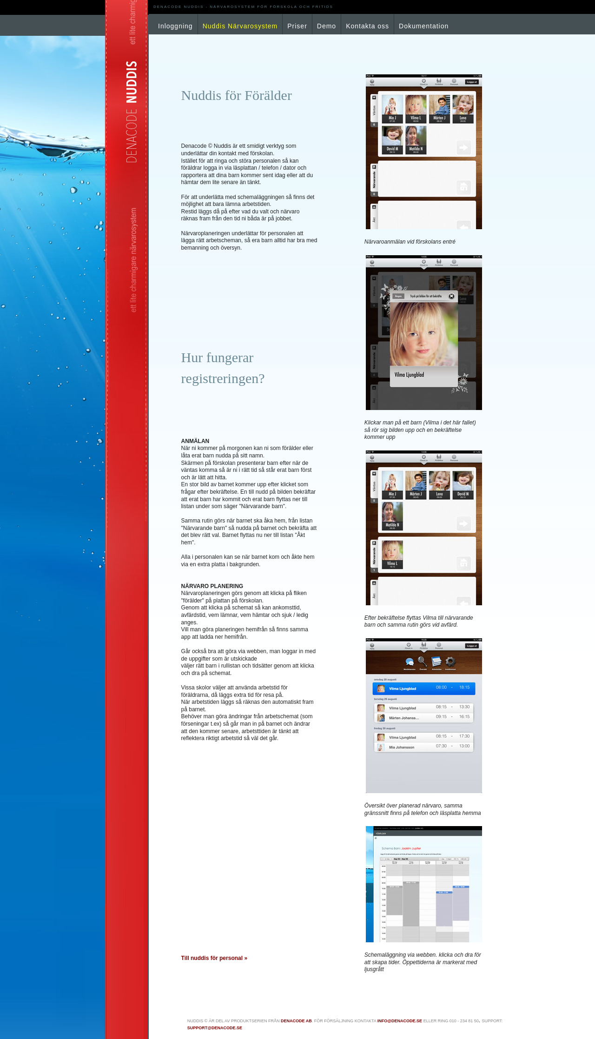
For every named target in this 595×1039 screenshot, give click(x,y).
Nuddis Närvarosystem (240, 26)
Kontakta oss (367, 26)
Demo (326, 26)
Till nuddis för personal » (214, 958)
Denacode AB (296, 1021)
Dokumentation (424, 26)
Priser (297, 26)
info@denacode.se (399, 1021)
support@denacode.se (214, 1028)
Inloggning (175, 26)
